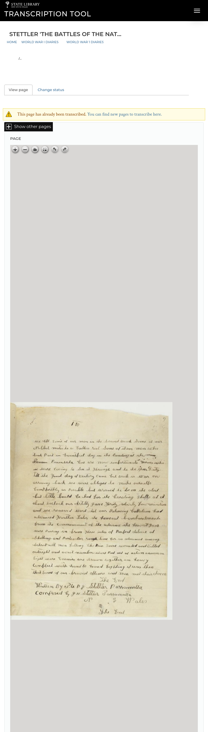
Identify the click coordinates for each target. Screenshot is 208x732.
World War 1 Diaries (85, 42)
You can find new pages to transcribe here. (124, 114)
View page (20, 90)
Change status (51, 90)
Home (12, 42)
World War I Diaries (39, 42)
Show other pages (32, 126)
